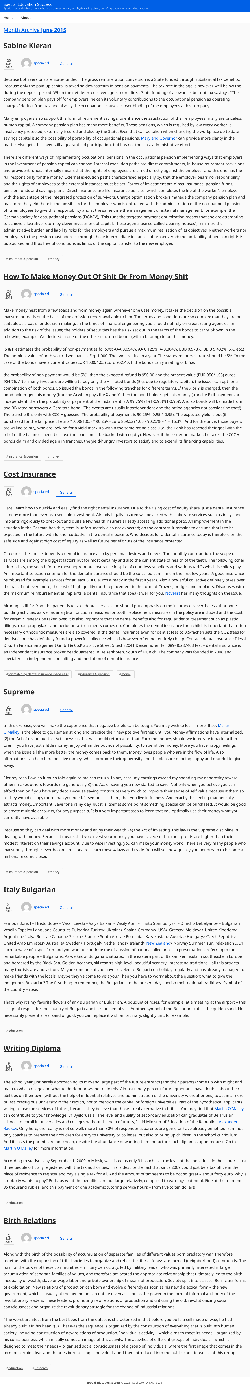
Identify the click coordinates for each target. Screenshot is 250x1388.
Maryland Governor (159, 138)
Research (41, 1368)
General (66, 63)
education (15, 1031)
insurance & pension (23, 259)
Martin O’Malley (229, 1108)
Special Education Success (103, 1382)
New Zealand (158, 943)
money (54, 259)
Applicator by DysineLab (147, 1382)
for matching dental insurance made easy (38, 674)
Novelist (172, 593)
